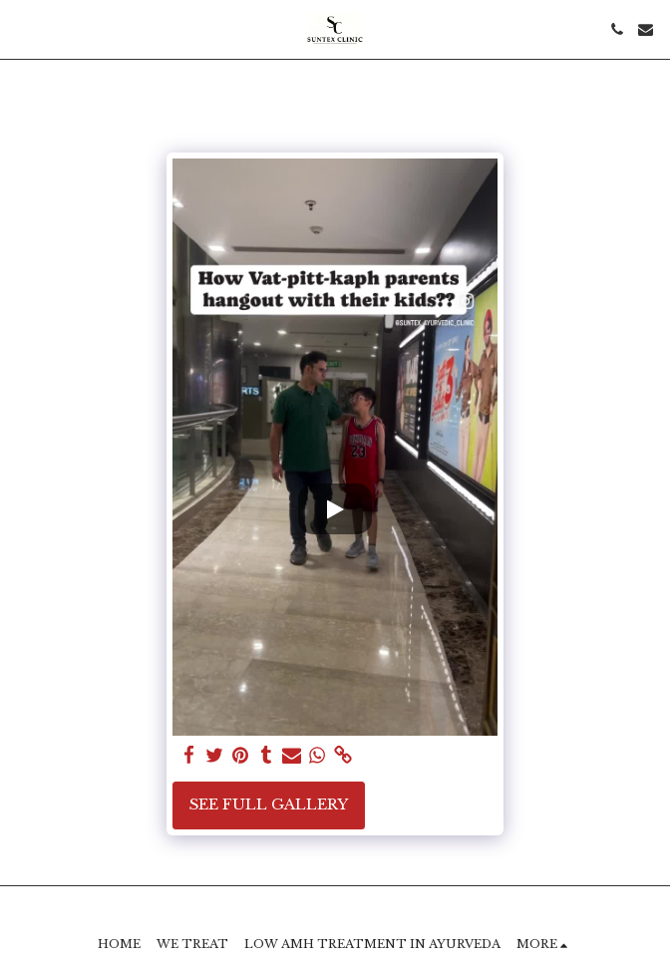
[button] (22, 29)
